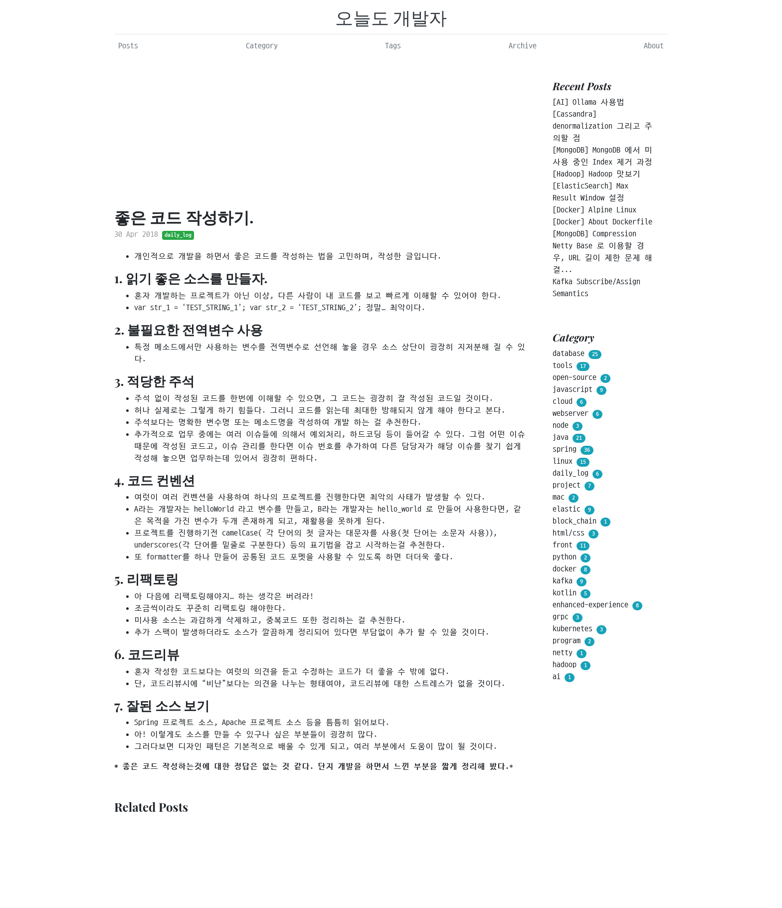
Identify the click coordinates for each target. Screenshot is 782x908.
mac (566, 498)
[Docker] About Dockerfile (602, 221)
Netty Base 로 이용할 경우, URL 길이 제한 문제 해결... (602, 257)
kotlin (571, 593)
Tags (393, 45)
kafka (569, 581)
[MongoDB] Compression (594, 233)
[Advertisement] (320, 130)
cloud (569, 402)
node (568, 426)
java (569, 438)
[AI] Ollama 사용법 (588, 102)
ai (564, 677)
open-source (581, 378)
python (571, 557)
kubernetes (579, 629)
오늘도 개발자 (391, 17)
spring (573, 450)
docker (571, 569)
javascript (579, 390)
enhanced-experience (597, 605)
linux (571, 462)
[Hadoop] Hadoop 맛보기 (596, 174)
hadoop (571, 665)
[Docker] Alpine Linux (594, 209)
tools (571, 366)
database (577, 354)
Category (262, 45)
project (573, 486)
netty (569, 653)
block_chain (581, 522)
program (573, 641)
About (654, 45)
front (571, 545)
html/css (575, 534)
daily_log (178, 235)
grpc (568, 617)
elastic (573, 510)
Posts (128, 45)
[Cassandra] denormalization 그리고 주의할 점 (602, 126)
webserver (577, 414)
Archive (523, 45)
